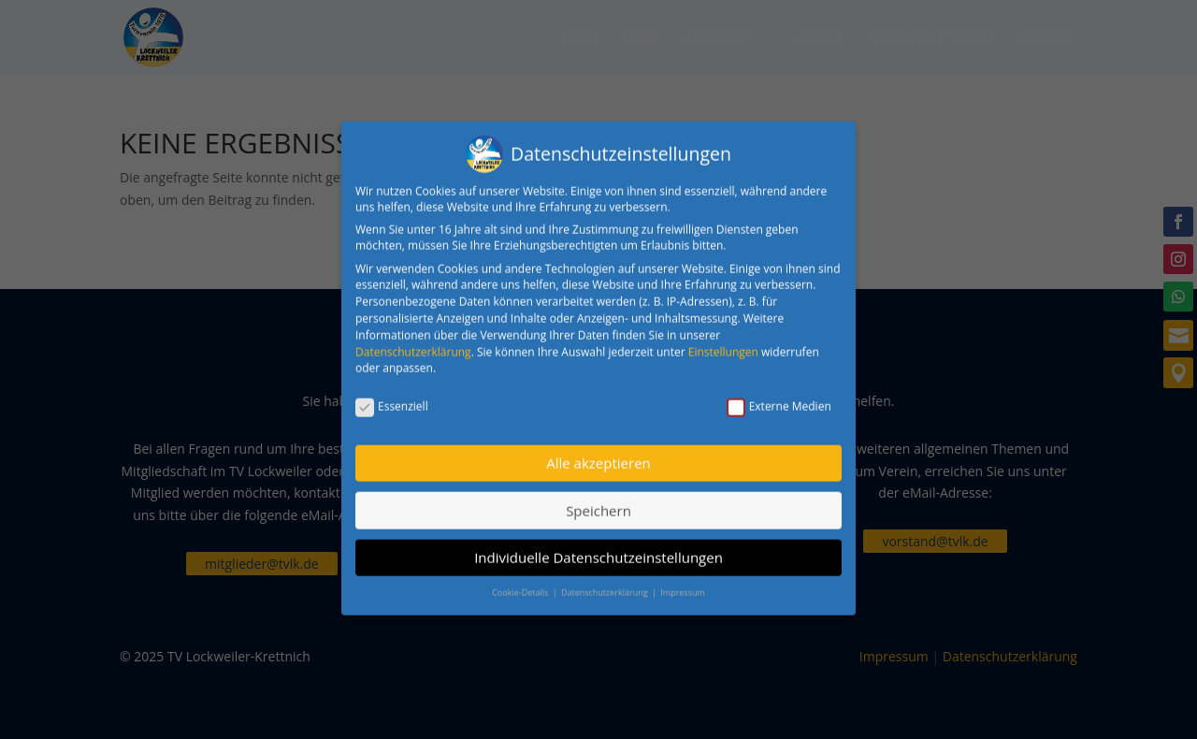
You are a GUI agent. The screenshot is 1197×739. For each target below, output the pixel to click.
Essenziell (391, 397)
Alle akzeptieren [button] (598, 453)
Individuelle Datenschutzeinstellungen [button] (598, 548)
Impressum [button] (682, 584)
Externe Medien (779, 397)
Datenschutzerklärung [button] (605, 584)
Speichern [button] (598, 501)
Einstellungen (723, 343)
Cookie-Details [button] (521, 584)
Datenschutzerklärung (413, 343)
